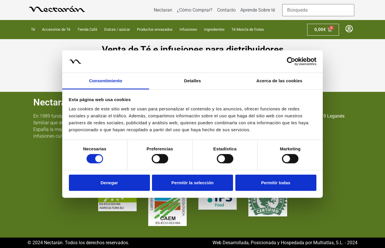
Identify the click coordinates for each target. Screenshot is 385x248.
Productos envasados (155, 29)
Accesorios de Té (56, 29)
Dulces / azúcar (117, 29)
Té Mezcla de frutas (248, 29)
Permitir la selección (192, 182)
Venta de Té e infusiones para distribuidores (192, 49)
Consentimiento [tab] (105, 80)
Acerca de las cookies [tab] (279, 80)
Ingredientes (214, 29)
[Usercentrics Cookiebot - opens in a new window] (291, 61)
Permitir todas (275, 182)
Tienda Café (87, 29)
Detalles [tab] (192, 80)
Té (33, 29)
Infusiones (188, 29)
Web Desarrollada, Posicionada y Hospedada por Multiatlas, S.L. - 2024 (285, 242)
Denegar (109, 182)
